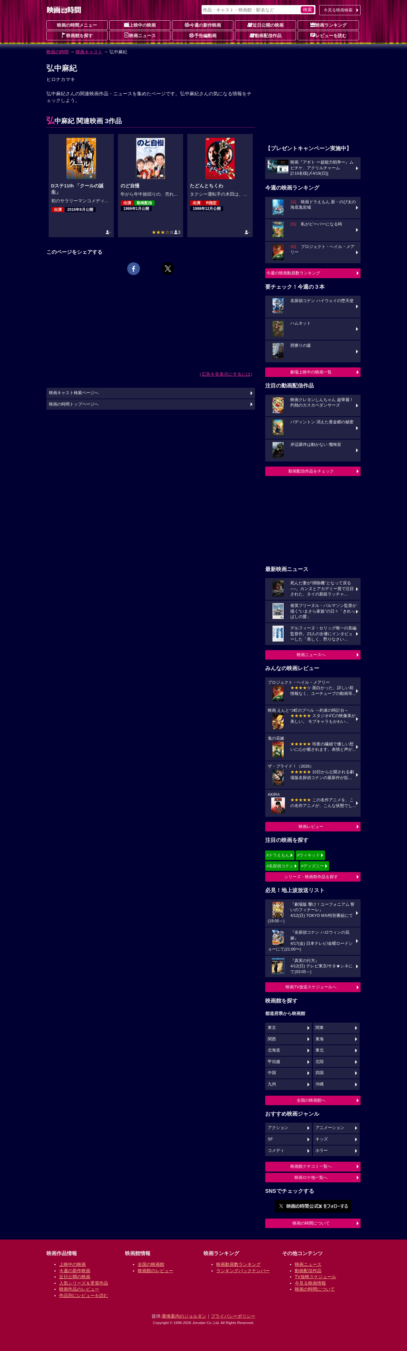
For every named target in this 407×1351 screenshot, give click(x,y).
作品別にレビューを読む (83, 1295)
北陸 (319, 1061)
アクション (278, 1128)
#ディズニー (312, 866)
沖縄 (319, 1084)
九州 (272, 1084)
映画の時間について (311, 1223)
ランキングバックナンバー (243, 1270)
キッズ (321, 1139)
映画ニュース (140, 35)
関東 (319, 1027)
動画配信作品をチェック (311, 471)
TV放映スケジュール (315, 1276)
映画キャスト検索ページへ (74, 393)
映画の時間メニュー (77, 25)
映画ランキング (328, 25)
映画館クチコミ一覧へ (311, 1166)
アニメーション (329, 1128)
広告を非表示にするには (226, 374)
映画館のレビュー (155, 1270)
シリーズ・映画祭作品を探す (311, 876)
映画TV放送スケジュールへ (311, 987)
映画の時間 (57, 51)
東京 (272, 1027)
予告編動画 (203, 35)
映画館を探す (77, 35)
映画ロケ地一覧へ (311, 1177)
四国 (319, 1073)
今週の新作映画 (203, 25)
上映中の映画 (140, 25)
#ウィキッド (308, 855)
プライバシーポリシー (233, 1316)
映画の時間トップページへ (74, 404)
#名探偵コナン (279, 866)
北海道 (274, 1050)
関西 (272, 1039)
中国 (272, 1073)
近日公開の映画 (265, 25)
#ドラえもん (277, 855)
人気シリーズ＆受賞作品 (83, 1283)
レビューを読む (328, 35)
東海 (319, 1039)
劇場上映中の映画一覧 (311, 372)
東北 (319, 1050)
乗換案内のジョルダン (184, 1316)
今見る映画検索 (338, 10)
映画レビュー (311, 826)
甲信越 (274, 1061)
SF (270, 1139)
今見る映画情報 (310, 1283)
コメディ (276, 1150)
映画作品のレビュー (79, 1289)
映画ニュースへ (311, 654)
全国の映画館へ (311, 1100)
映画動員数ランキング (238, 1264)
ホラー (321, 1150)
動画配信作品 (265, 35)
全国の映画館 (151, 1264)
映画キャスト (89, 51)
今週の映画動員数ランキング (293, 273)
